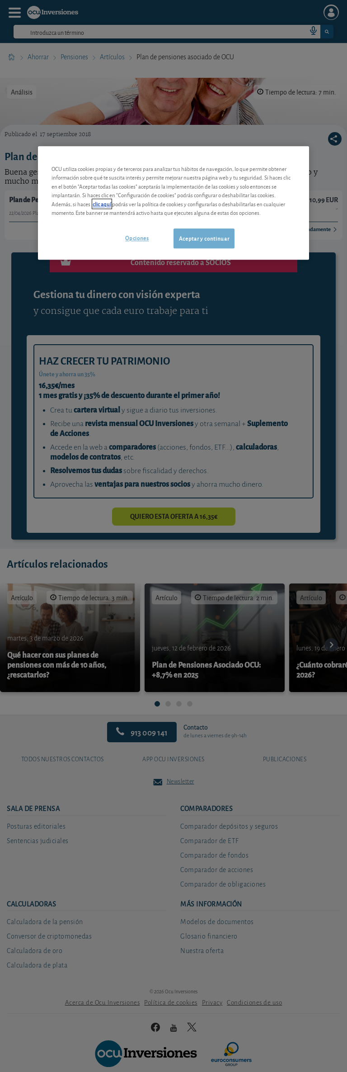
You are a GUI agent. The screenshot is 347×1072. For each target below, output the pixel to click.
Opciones (137, 237)
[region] (173, 203)
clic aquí (102, 203)
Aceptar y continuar (204, 238)
